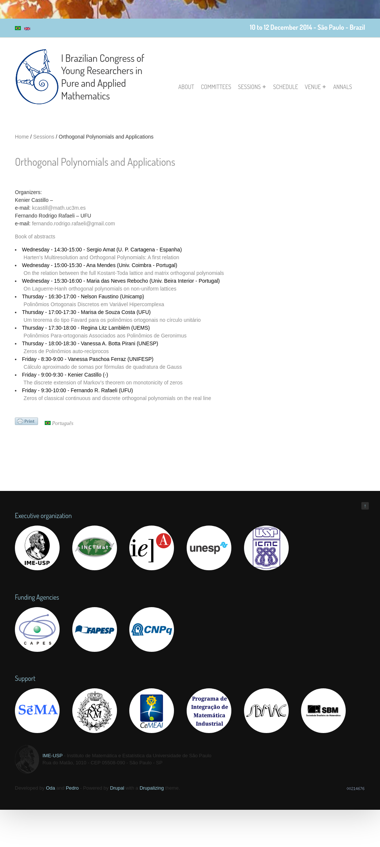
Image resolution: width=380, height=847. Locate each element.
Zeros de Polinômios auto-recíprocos (66, 351)
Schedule (285, 87)
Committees (216, 87)
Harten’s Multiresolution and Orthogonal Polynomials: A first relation (101, 257)
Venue (315, 87)
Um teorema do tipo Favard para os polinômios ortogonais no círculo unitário (111, 320)
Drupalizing (152, 788)
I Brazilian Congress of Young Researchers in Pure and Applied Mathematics (103, 76)
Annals (342, 87)
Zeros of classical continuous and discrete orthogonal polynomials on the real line (117, 398)
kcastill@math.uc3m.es (59, 208)
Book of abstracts (35, 236)
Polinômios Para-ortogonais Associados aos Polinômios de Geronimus (104, 336)
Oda (50, 788)
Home (22, 137)
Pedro (72, 788)
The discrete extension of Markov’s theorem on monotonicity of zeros (103, 383)
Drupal (117, 788)
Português (59, 423)
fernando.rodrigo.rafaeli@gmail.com (73, 223)
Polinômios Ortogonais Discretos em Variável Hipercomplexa (93, 304)
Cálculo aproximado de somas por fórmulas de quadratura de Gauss (102, 367)
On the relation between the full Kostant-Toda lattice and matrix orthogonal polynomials (123, 273)
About (186, 87)
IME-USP (52, 755)
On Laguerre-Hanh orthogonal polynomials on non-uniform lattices (99, 289)
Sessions (252, 87)
